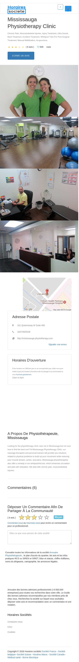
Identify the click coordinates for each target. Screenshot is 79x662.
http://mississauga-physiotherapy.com (35, 338)
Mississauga (18, 438)
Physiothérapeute (43, 434)
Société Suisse (24, 654)
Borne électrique (30, 657)
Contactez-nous (15, 622)
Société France (49, 651)
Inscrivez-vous (33, 523)
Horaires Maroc (40, 654)
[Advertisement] (40, 410)
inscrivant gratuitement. (24, 374)
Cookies (11, 632)
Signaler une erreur (58, 344)
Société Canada (57, 654)
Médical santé (14, 657)
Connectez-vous (15, 523)
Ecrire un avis (21, 55)
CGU (10, 627)
